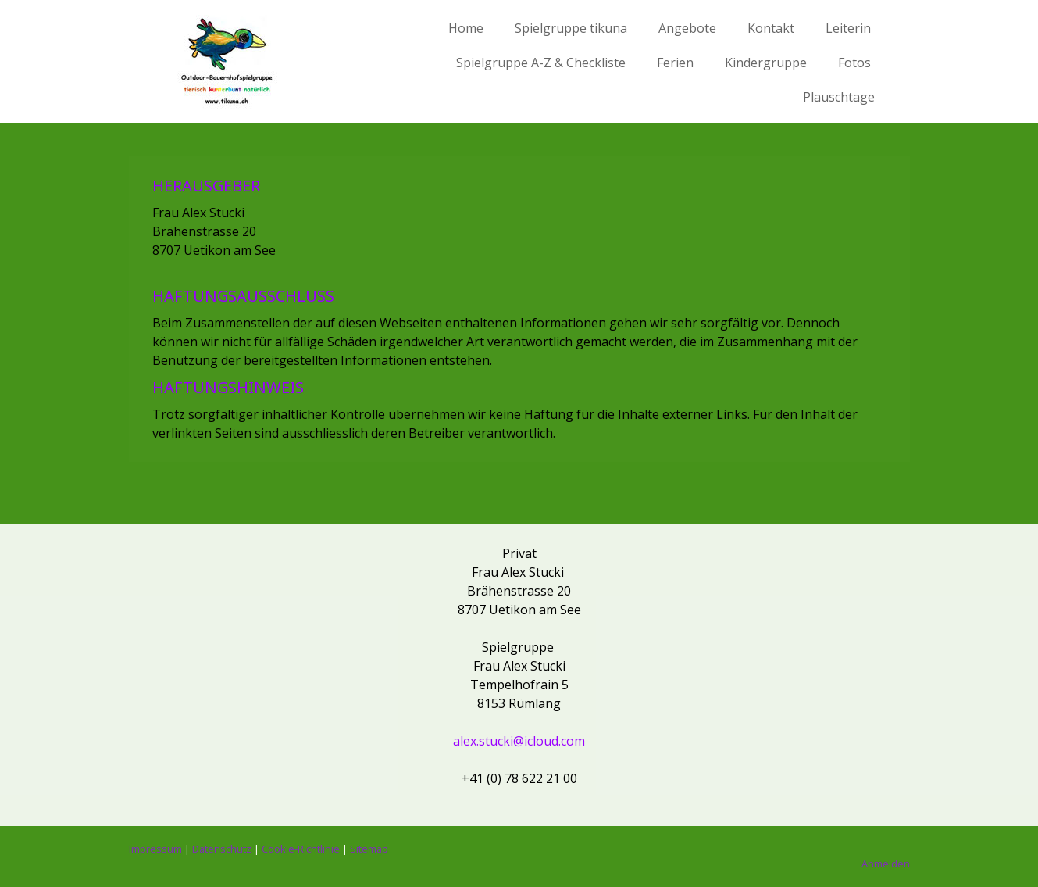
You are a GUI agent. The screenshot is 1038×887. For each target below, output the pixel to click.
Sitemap (369, 849)
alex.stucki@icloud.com (519, 740)
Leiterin (848, 28)
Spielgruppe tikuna (571, 28)
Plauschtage (839, 97)
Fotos (854, 62)
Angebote (687, 28)
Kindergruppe (766, 62)
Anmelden (885, 864)
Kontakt (770, 28)
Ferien (675, 62)
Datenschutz (221, 849)
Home (465, 28)
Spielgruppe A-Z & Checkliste (541, 62)
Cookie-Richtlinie (301, 849)
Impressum (155, 849)
